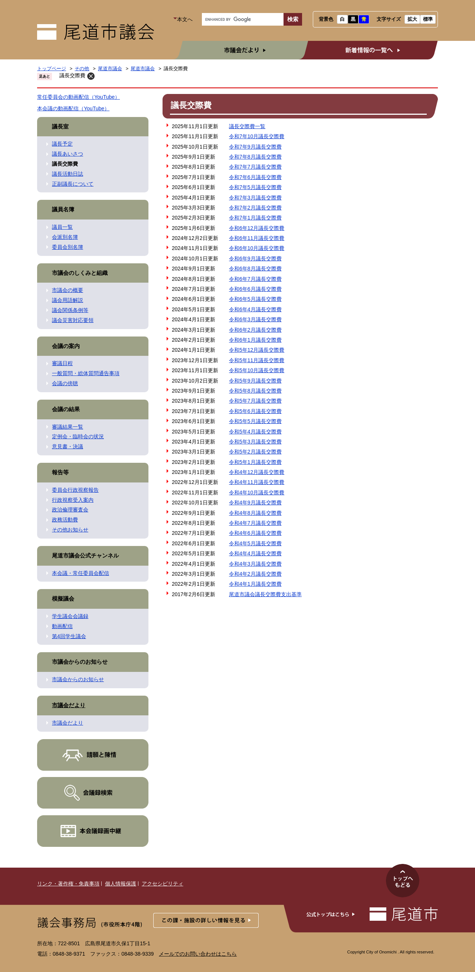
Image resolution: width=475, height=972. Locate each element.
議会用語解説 (67, 300)
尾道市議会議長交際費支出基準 (265, 594)
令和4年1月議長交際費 (255, 584)
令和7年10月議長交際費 (256, 136)
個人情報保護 (120, 884)
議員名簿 (63, 209)
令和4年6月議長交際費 (255, 533)
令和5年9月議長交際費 (255, 381)
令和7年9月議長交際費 (255, 147)
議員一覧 (62, 227)
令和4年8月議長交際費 (255, 513)
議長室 (60, 126)
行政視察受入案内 (73, 500)
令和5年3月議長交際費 (255, 442)
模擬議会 (63, 598)
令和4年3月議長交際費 (255, 564)
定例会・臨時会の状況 (78, 436)
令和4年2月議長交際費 (255, 574)
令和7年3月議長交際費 (255, 198)
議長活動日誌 (67, 174)
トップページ (51, 68)
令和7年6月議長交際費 (255, 177)
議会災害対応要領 (73, 320)
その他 (82, 68)
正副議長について (73, 184)
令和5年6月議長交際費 (255, 411)
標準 (428, 19)
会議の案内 (66, 346)
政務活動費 (65, 520)
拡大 (412, 19)
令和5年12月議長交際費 (256, 350)
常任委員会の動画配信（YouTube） (78, 97)
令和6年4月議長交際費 (255, 309)
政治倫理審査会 (70, 510)
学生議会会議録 (70, 616)
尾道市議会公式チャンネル (85, 555)
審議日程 (62, 363)
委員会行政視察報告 (75, 490)
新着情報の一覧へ (368, 50)
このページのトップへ (402, 880)
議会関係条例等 (70, 310)
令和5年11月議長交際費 (256, 360)
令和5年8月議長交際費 (255, 391)
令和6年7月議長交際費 (255, 279)
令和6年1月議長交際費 (255, 340)
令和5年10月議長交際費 (256, 370)
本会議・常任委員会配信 (80, 573)
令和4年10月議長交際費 (256, 492)
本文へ (185, 19)
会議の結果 (66, 409)
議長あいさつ (67, 154)
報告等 (60, 472)
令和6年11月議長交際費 (256, 238)
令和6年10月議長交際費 (256, 248)
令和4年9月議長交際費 (255, 502)
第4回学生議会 (69, 636)
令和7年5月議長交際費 (255, 187)
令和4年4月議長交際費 (255, 553)
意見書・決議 (67, 446)
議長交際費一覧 (247, 126)
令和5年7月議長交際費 (255, 401)
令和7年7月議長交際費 (255, 167)
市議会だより (238, 50)
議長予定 (62, 144)
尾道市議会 (110, 68)
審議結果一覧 (67, 427)
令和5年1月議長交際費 (255, 462)
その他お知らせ (70, 530)
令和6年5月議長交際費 (255, 299)
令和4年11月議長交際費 (256, 482)
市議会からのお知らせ (80, 662)
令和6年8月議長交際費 (255, 269)
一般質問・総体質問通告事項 (85, 373)
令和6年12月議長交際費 (256, 228)
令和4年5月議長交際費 (255, 543)
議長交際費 (72, 75)
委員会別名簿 (67, 247)
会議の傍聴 (65, 383)
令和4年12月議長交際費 (256, 472)
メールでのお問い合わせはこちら (198, 954)
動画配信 (62, 626)
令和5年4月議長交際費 (255, 432)
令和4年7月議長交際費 (255, 523)
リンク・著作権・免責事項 (68, 884)
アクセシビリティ (162, 884)
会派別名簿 (65, 237)
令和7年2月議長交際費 (255, 208)
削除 (91, 76)
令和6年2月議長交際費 (255, 330)
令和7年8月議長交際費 (255, 157)
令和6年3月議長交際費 (255, 319)
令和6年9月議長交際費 (255, 258)
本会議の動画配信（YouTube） (73, 108)
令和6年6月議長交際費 (255, 289)
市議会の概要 (67, 290)
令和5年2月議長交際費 (255, 452)
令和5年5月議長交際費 (255, 421)
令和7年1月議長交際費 (255, 218)
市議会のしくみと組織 (80, 273)
